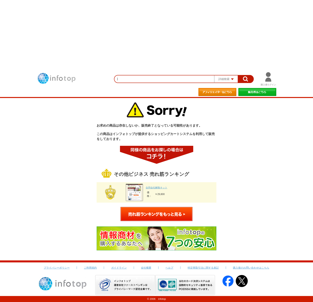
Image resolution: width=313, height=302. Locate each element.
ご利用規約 (90, 267)
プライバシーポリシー (57, 267)
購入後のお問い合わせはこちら (251, 267)
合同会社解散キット (156, 187)
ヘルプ (169, 267)
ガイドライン (119, 267)
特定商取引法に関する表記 (203, 267)
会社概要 (146, 267)
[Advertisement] (156, 30)
